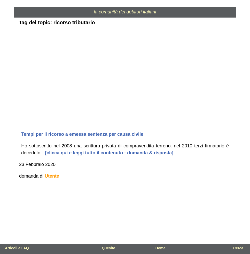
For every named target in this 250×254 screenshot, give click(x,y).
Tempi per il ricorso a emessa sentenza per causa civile (82, 134)
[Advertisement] (125, 90)
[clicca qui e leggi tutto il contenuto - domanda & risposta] (108, 152)
